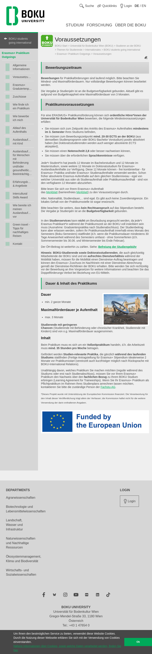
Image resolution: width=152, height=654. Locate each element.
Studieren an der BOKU (128, 45)
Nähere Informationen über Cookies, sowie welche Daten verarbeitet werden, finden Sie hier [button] (67, 648)
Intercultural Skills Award (20, 195)
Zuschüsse (19, 96)
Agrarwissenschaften (20, 497)
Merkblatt (52, 192)
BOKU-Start (61, 45)
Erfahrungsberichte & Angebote (22, 183)
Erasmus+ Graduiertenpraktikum (22, 86)
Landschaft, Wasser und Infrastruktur (14, 525)
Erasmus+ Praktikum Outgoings (73, 54)
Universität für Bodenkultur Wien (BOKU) (91, 45)
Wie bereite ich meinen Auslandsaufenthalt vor (22, 211)
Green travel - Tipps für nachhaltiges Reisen (21, 230)
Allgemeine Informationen (21, 67)
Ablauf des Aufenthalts (20, 129)
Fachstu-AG (108, 387)
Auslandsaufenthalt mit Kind (22, 141)
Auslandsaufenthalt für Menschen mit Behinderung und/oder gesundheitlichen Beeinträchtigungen (22, 163)
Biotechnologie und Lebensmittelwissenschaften (26, 509)
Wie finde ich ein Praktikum (21, 106)
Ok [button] (138, 642)
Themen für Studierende (69, 49)
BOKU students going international (20, 40)
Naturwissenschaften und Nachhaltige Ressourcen (20, 543)
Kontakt (17, 243)
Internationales (93, 49)
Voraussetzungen (22, 77)
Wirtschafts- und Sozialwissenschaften (21, 572)
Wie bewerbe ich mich (21, 118)
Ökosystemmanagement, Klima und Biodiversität (23, 559)
